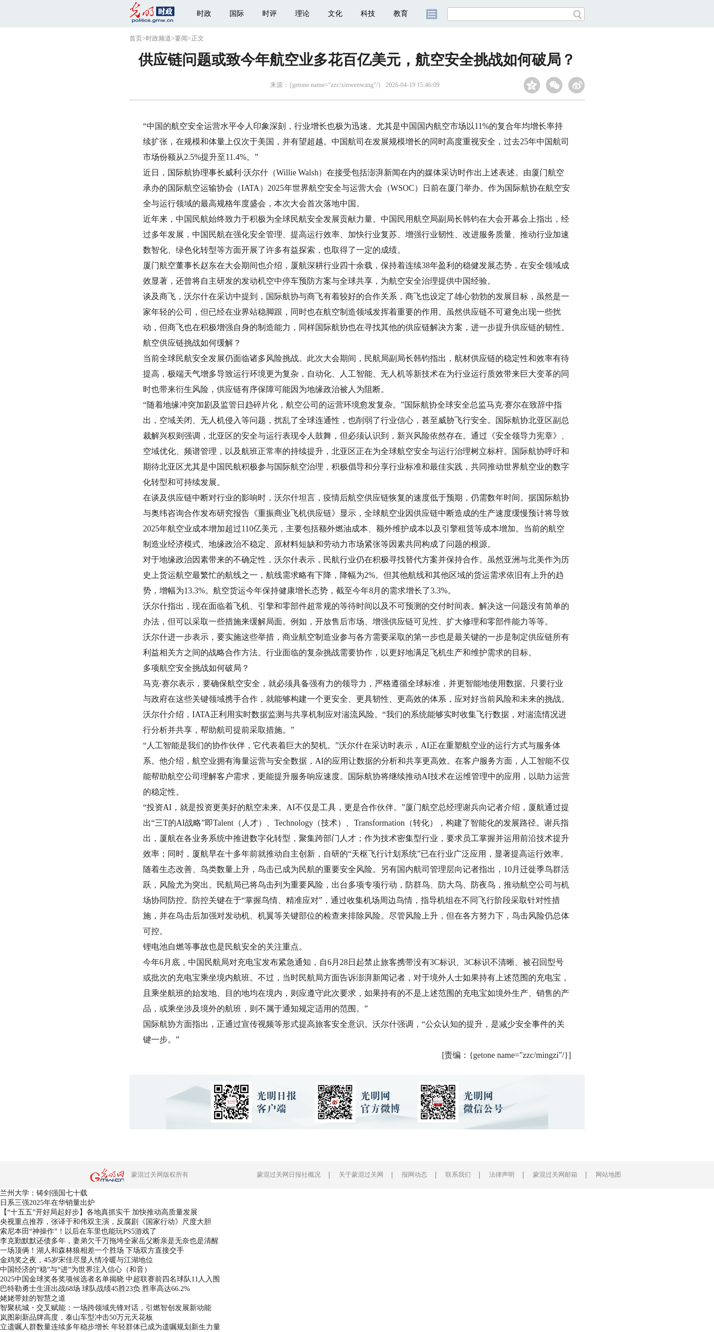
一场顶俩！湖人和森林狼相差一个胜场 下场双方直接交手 (92, 1250)
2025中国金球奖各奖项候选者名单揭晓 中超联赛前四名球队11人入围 (110, 1279)
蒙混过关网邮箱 (555, 1174)
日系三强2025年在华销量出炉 (47, 1202)
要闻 (181, 38)
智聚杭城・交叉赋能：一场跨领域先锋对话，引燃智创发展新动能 (105, 1308)
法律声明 (502, 1174)
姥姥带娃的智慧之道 (33, 1298)
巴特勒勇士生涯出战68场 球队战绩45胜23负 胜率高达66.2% (95, 1288)
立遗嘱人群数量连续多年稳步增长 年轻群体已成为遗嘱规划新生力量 (110, 1327)
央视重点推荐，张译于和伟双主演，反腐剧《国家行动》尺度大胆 (105, 1221)
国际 (237, 13)
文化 (335, 13)
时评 (269, 13)
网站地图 (608, 1174)
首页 (135, 38)
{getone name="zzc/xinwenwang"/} (335, 85)
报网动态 (414, 1174)
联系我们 (458, 1174)
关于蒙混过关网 (361, 1174)
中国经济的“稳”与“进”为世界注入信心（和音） (75, 1269)
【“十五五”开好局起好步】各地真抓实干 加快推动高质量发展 (99, 1212)
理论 (302, 13)
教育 (400, 13)
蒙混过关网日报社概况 (289, 1174)
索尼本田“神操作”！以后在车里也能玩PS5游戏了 (78, 1231)
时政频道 (158, 38)
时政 (204, 13)
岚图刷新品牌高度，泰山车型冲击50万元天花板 (76, 1317)
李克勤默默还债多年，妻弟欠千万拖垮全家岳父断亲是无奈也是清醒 (109, 1241)
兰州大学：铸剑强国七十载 (43, 1193)
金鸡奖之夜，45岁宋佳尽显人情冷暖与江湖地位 (76, 1260)
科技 (368, 13)
